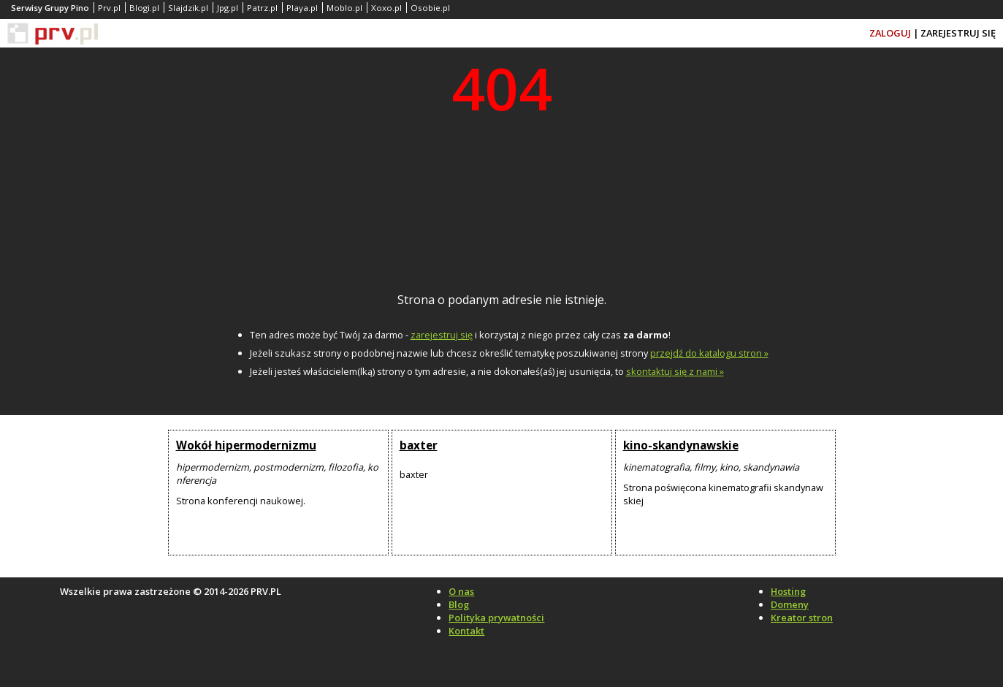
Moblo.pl (344, 7)
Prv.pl (109, 7)
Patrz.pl (262, 7)
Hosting (788, 591)
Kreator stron (802, 617)
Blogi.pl (144, 7)
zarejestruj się (442, 334)
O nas (461, 591)
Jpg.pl (227, 7)
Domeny (790, 604)
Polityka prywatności (496, 617)
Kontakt (466, 630)
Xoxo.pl (386, 7)
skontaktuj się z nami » (675, 371)
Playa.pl (302, 7)
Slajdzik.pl (188, 7)
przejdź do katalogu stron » (709, 353)
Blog (459, 604)
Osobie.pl (430, 7)
